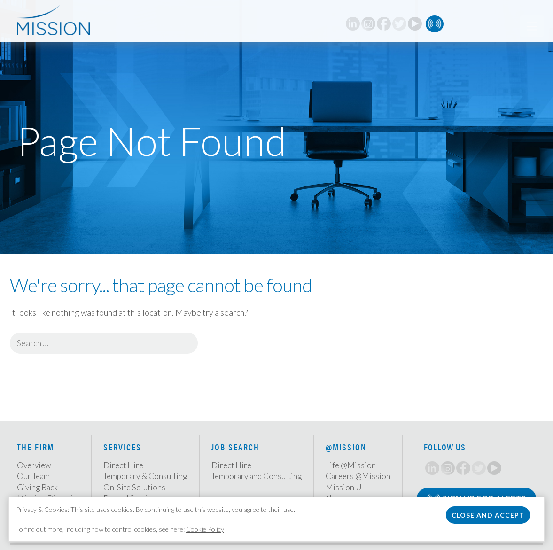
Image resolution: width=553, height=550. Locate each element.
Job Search (235, 447)
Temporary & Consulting (145, 476)
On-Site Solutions (134, 487)
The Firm (35, 447)
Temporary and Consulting (256, 476)
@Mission (346, 447)
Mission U (344, 487)
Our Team (33, 476)
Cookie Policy (205, 529)
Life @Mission (351, 465)
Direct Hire (123, 465)
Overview (34, 465)
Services (122, 447)
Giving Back (37, 487)
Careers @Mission (358, 476)
